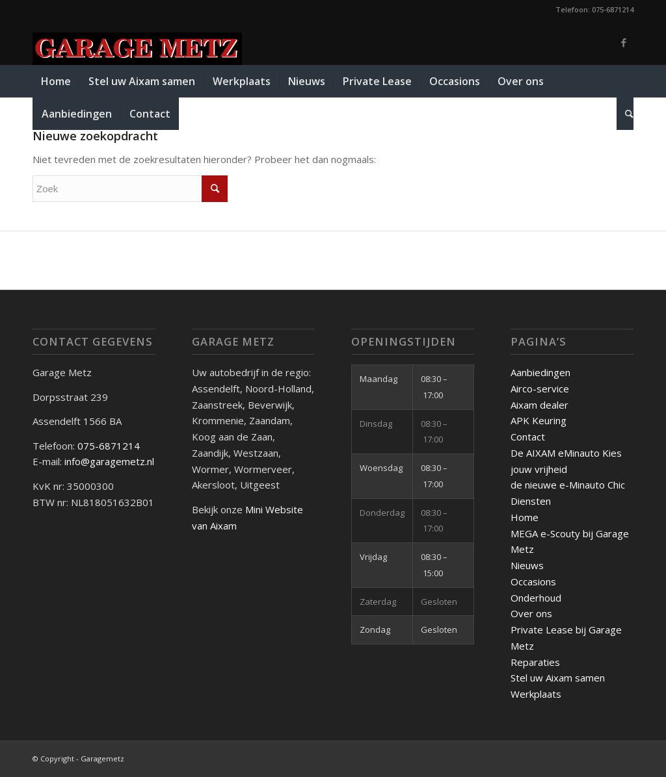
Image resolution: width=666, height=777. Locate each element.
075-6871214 (109, 445)
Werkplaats (536, 693)
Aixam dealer (539, 404)
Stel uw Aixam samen (558, 677)
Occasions (533, 581)
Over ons (531, 613)
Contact (528, 436)
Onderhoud (536, 597)
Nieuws (527, 565)
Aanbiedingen (540, 372)
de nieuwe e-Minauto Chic (568, 484)
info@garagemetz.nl (109, 461)
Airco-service (540, 388)
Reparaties (535, 662)
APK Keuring (538, 420)
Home (525, 517)
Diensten (531, 500)
